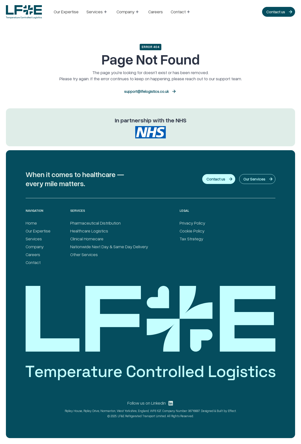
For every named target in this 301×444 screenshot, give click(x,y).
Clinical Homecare (86, 238)
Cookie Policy (192, 230)
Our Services (254, 179)
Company (35, 246)
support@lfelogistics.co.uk (146, 91)
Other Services (84, 254)
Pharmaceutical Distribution (95, 223)
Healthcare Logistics (89, 230)
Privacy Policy (192, 223)
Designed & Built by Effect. (218, 411)
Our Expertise (66, 11)
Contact (33, 262)
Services (34, 238)
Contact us (275, 11)
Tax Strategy (191, 238)
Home (31, 223)
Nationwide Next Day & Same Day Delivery (109, 246)
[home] (24, 12)
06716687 (194, 411)
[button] (98, 12)
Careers (155, 11)
